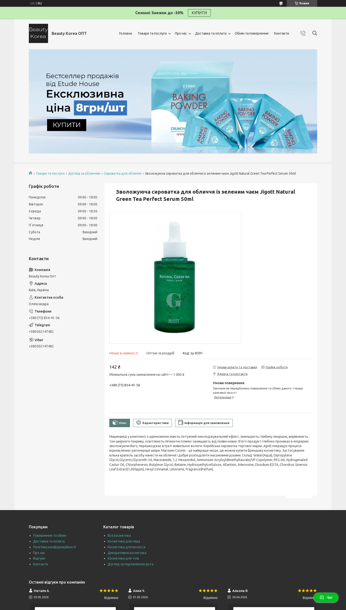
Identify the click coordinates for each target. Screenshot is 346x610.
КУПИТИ (199, 13)
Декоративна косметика (127, 553)
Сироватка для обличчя (122, 173)
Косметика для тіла (123, 558)
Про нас (181, 33)
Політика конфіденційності (54, 547)
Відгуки (39, 558)
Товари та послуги (152, 33)
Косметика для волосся (126, 547)
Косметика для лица (124, 541)
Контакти (281, 33)
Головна (125, 33)
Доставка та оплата (211, 33)
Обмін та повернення (251, 33)
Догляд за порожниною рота (130, 564)
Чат (326, 597)
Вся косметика (119, 535)
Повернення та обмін (49, 535)
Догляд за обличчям (84, 173)
